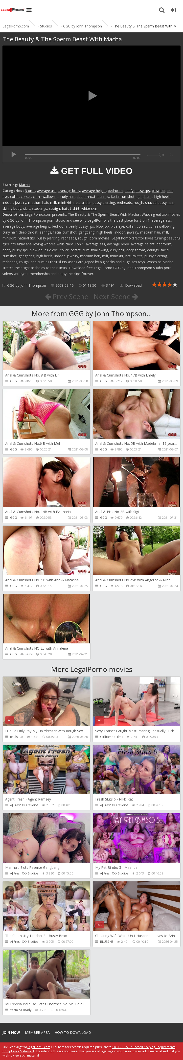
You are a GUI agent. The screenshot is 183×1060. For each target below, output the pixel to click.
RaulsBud (16, 737)
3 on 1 (30, 190)
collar (14, 196)
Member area (37, 1032)
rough (138, 202)
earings (103, 196)
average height (94, 190)
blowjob (158, 190)
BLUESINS (106, 942)
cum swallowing (45, 196)
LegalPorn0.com (38, 1047)
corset (26, 196)
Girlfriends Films (111, 737)
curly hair (67, 196)
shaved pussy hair (159, 202)
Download (131, 285)
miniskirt (64, 202)
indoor (7, 202)
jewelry (20, 202)
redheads (124, 202)
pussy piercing (103, 202)
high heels (162, 196)
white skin (89, 208)
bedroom (115, 190)
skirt (26, 208)
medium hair (38, 202)
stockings (39, 208)
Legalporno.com (13, 10)
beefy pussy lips (137, 190)
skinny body (11, 208)
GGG (13, 381)
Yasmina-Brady (20, 1010)
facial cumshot (123, 196)
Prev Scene (66, 296)
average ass (46, 190)
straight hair (58, 208)
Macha (24, 184)
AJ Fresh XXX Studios (24, 805)
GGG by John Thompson (26, 285)
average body (69, 190)
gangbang (144, 196)
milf (53, 202)
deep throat (86, 196)
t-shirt (74, 208)
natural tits (82, 202)
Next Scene (115, 296)
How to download (73, 1032)
